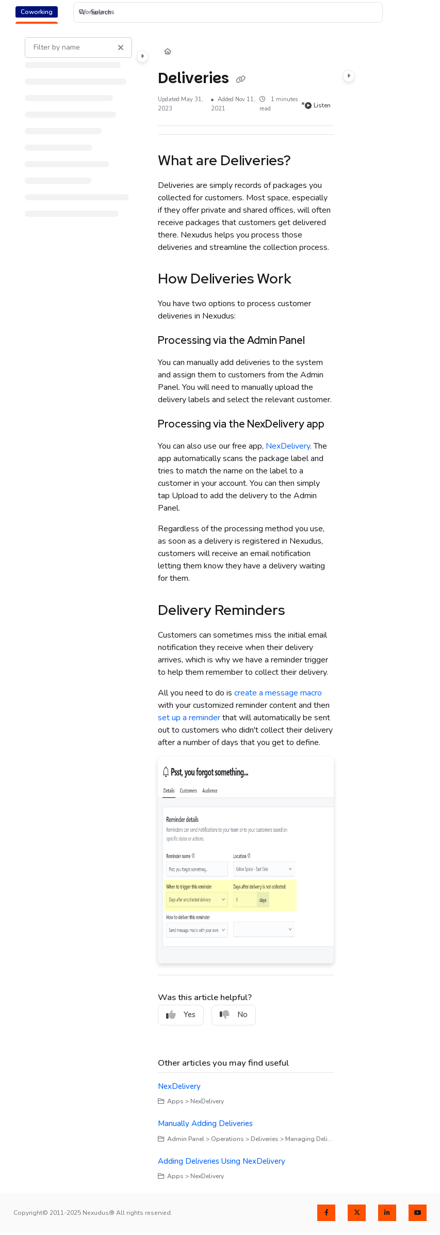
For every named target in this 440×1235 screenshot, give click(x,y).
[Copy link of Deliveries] (241, 79)
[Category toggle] (142, 56)
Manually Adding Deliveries (205, 1123)
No (234, 1014)
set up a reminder (189, 717)
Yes (180, 1014)
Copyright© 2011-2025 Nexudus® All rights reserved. (92, 1213)
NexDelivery (288, 446)
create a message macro (278, 693)
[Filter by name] (78, 47)
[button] (228, 12)
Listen (318, 105)
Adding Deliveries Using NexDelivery (221, 1161)
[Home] (167, 52)
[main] (245, 609)
